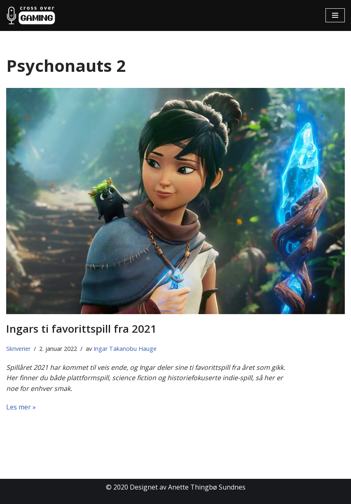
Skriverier (18, 349)
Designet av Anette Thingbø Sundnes (188, 487)
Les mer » (21, 407)
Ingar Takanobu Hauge (125, 349)
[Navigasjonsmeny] (335, 15)
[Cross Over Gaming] (31, 15)
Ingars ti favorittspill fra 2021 (81, 328)
